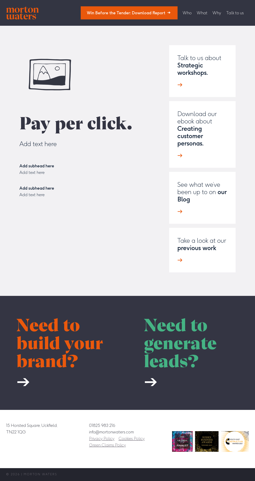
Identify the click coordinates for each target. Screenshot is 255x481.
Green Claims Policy (107, 445)
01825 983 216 (102, 425)
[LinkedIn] (227, 425)
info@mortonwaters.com (111, 432)
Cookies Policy (132, 438)
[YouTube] (246, 425)
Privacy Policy (101, 438)
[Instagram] (208, 425)
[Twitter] (236, 425)
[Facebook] (218, 425)
